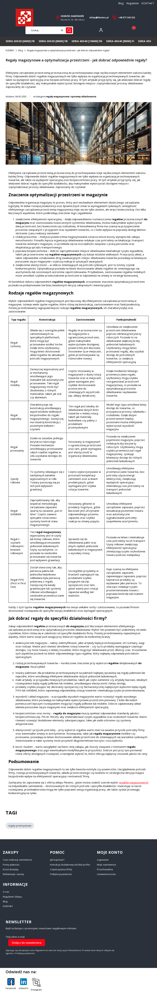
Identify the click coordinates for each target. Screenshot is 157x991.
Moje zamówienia (106, 864)
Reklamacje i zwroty (13, 874)
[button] (69, 30)
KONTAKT (147, 3)
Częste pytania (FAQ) (61, 869)
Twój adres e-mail (15, 936)
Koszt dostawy (11, 869)
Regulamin (132, 3)
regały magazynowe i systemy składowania (71, 96)
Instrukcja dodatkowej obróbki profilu (70, 864)
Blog (121, 3)
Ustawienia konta (106, 874)
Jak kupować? (57, 859)
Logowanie (103, 859)
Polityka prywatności (61, 874)
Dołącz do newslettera (26, 942)
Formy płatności (11, 864)
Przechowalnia (105, 869)
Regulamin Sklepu (12, 896)
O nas (6, 891)
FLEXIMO (10, 50)
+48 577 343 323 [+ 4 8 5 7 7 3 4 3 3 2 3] (126, 17)
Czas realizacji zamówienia (17, 859)
